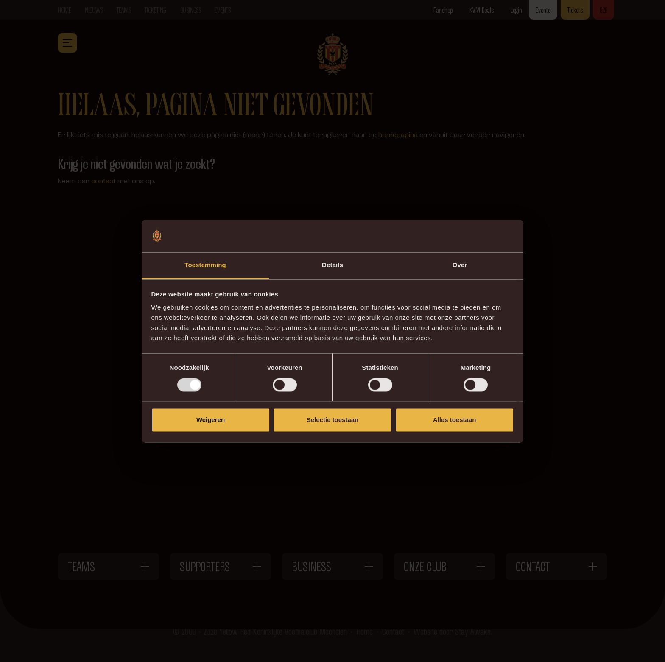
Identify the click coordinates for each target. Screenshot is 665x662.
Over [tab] (460, 265)
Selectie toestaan (333, 420)
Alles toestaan (454, 420)
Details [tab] (332, 265)
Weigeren (210, 420)
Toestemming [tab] (205, 265)
